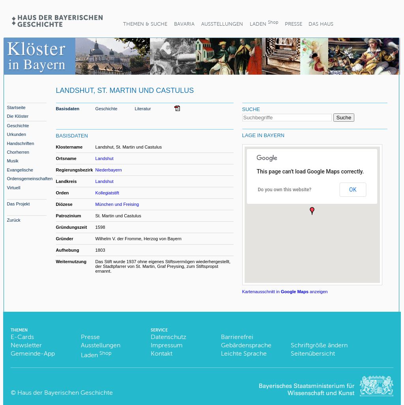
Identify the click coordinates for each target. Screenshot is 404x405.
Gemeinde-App (33, 353)
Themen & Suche (145, 24)
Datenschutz (168, 336)
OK (352, 189)
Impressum (167, 345)
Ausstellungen (222, 24)
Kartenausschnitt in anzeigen (285, 291)
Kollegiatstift (107, 192)
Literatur (143, 108)
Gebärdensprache (246, 345)
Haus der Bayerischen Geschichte (65, 392)
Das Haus (321, 24)
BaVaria (184, 24)
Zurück (14, 220)
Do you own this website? (285, 189)
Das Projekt (18, 204)
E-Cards (22, 336)
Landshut (104, 158)
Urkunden (16, 134)
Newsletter (26, 345)
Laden (264, 23)
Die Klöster (18, 116)
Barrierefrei (237, 336)
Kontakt (161, 353)
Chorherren (18, 152)
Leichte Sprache (244, 353)
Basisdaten (68, 108)
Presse (293, 24)
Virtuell (14, 187)
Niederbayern (108, 170)
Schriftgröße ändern (319, 345)
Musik (13, 160)
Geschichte (18, 125)
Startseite (16, 107)
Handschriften (20, 143)
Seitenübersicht (313, 353)
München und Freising (117, 204)
